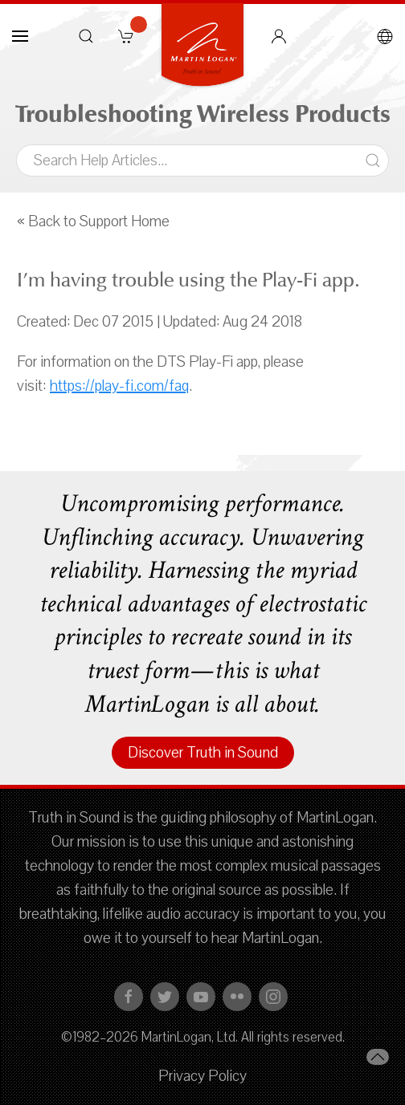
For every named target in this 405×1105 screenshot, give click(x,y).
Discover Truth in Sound (203, 752)
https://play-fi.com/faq (119, 386)
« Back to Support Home (93, 221)
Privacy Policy (202, 1076)
